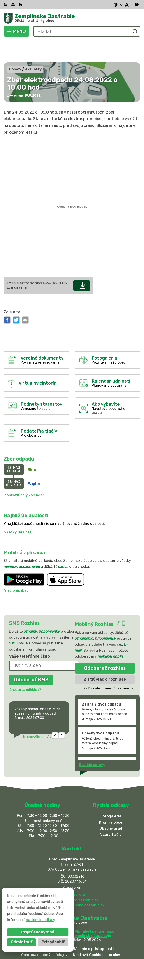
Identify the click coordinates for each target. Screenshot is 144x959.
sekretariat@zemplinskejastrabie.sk (72, 883)
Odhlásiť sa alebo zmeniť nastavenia (105, 666)
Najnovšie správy (38, 715)
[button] (55, 713)
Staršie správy (92, 742)
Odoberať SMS (31, 657)
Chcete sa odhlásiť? (25, 668)
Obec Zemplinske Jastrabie (86, 913)
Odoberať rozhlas (105, 646)
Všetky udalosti (18, 510)
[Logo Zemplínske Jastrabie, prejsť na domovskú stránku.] (72, 18)
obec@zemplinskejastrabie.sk (72, 878)
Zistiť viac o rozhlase (105, 657)
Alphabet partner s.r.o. (95, 909)
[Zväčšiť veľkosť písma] (127, 4)
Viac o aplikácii (17, 568)
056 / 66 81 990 (72, 873)
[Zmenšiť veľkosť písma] (120, 4)
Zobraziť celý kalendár (24, 473)
